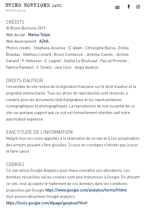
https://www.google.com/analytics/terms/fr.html (86, 190)
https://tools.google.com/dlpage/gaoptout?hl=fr (46, 203)
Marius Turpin (39, 34)
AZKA (43, 41)
